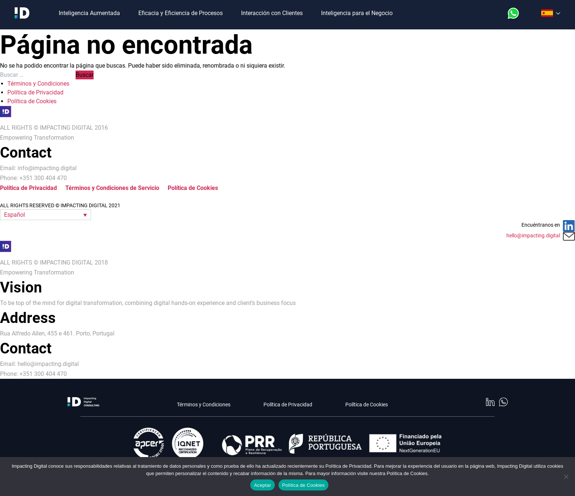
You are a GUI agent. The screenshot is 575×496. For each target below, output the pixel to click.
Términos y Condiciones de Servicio (112, 187)
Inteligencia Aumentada (89, 13)
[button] (45, 214)
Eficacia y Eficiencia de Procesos (180, 13)
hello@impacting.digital (533, 235)
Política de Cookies (32, 101)
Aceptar (262, 485)
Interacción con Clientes (272, 13)
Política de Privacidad (35, 92)
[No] (565, 476)
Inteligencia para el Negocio (357, 13)
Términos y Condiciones (38, 83)
